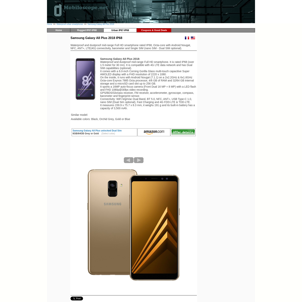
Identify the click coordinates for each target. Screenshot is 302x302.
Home (49, 24)
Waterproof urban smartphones (69, 24)
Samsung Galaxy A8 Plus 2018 (100, 24)
